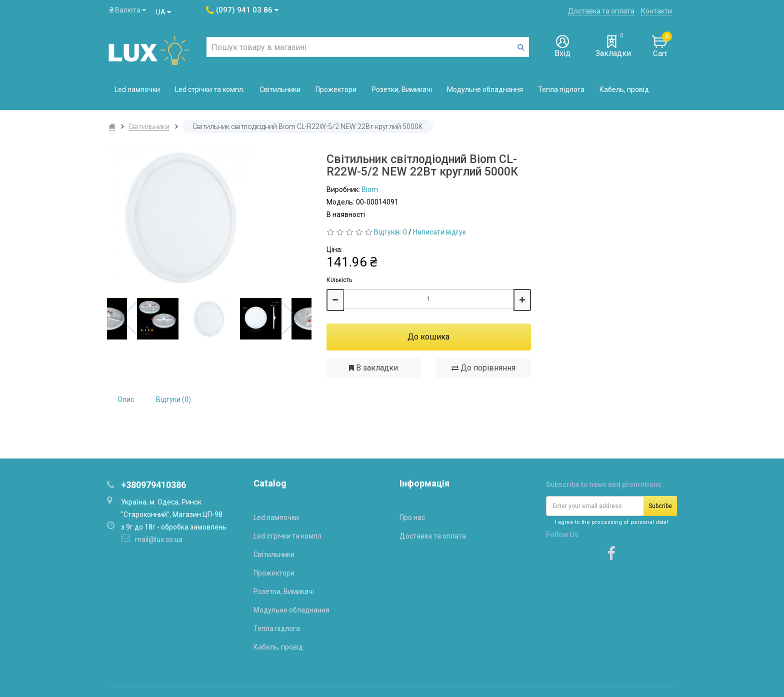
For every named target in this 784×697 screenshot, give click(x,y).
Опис (126, 400)
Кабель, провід (624, 90)
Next (290, 318)
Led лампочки (137, 90)
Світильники (280, 90)
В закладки (373, 367)
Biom (370, 190)
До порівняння (484, 367)
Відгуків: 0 (390, 232)
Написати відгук (439, 232)
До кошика (429, 337)
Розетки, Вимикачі (402, 90)
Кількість (339, 280)
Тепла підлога (561, 90)
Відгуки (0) (173, 400)
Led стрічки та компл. (209, 90)
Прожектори (336, 90)
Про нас (412, 518)
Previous (128, 318)
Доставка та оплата (601, 11)
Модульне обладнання (485, 90)
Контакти (656, 11)
